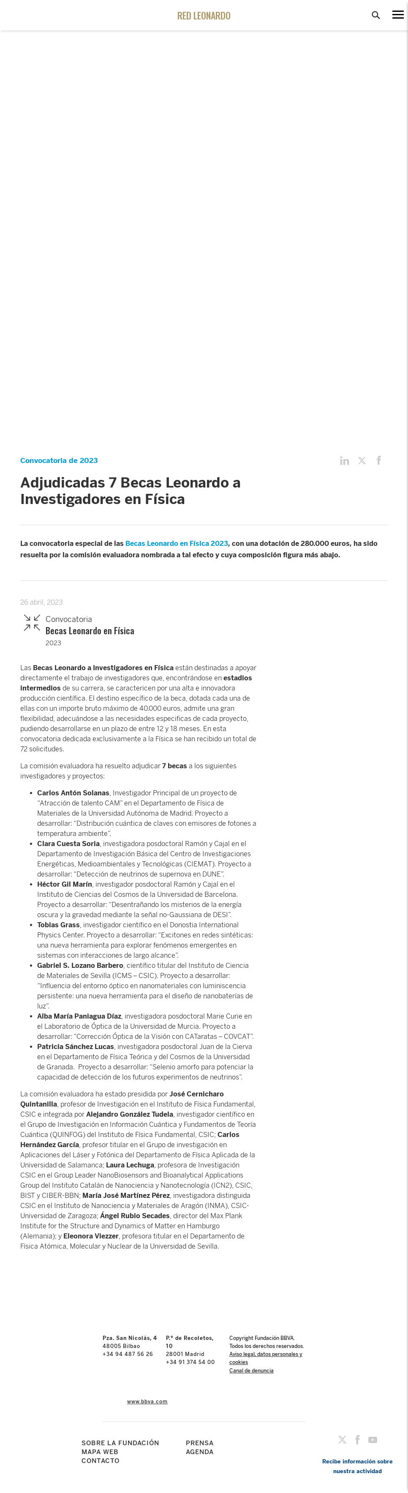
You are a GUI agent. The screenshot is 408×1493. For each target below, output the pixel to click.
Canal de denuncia (251, 1371)
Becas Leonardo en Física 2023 (176, 544)
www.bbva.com (147, 1402)
